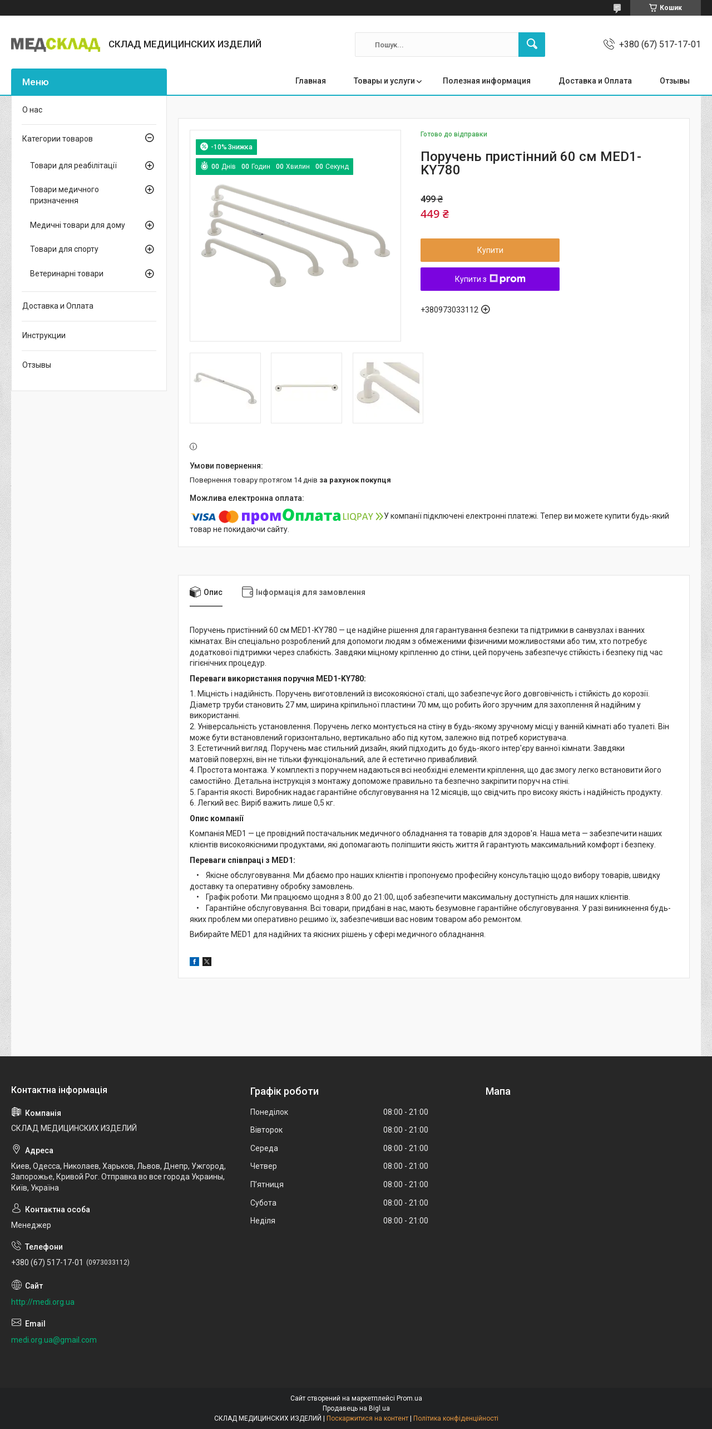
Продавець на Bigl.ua (356, 1408)
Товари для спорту (64, 249)
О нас (32, 109)
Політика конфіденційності (455, 1418)
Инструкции (44, 335)
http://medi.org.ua (43, 1302)
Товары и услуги (384, 80)
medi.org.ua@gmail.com (54, 1339)
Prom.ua (409, 1398)
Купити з (490, 279)
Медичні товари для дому (77, 225)
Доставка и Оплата (595, 80)
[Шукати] (531, 44)
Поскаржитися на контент (367, 1418)
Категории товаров (57, 138)
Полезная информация (487, 80)
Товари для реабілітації (73, 165)
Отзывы (675, 80)
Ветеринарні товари (66, 273)
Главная (310, 80)
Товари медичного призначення (64, 195)
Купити (490, 250)
